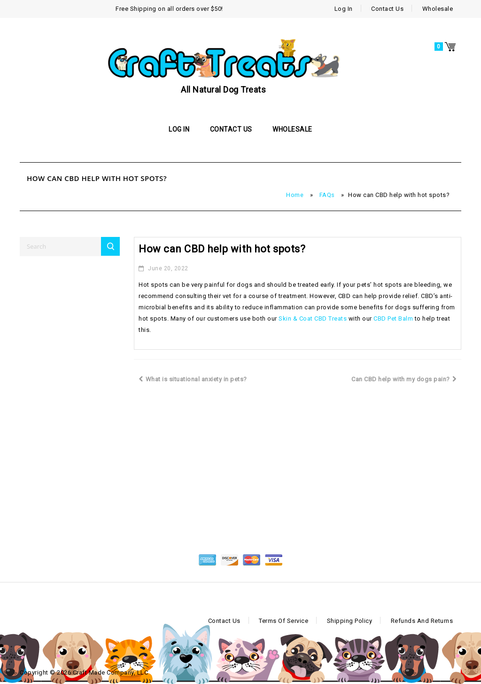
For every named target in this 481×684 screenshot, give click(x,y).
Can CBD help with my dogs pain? (404, 379)
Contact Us (387, 8)
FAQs (327, 194)
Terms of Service (283, 620)
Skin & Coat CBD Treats (313, 318)
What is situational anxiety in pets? (193, 379)
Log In (343, 8)
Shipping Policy (349, 620)
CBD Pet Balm (393, 318)
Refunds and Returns (422, 620)
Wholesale (437, 8)
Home (294, 194)
